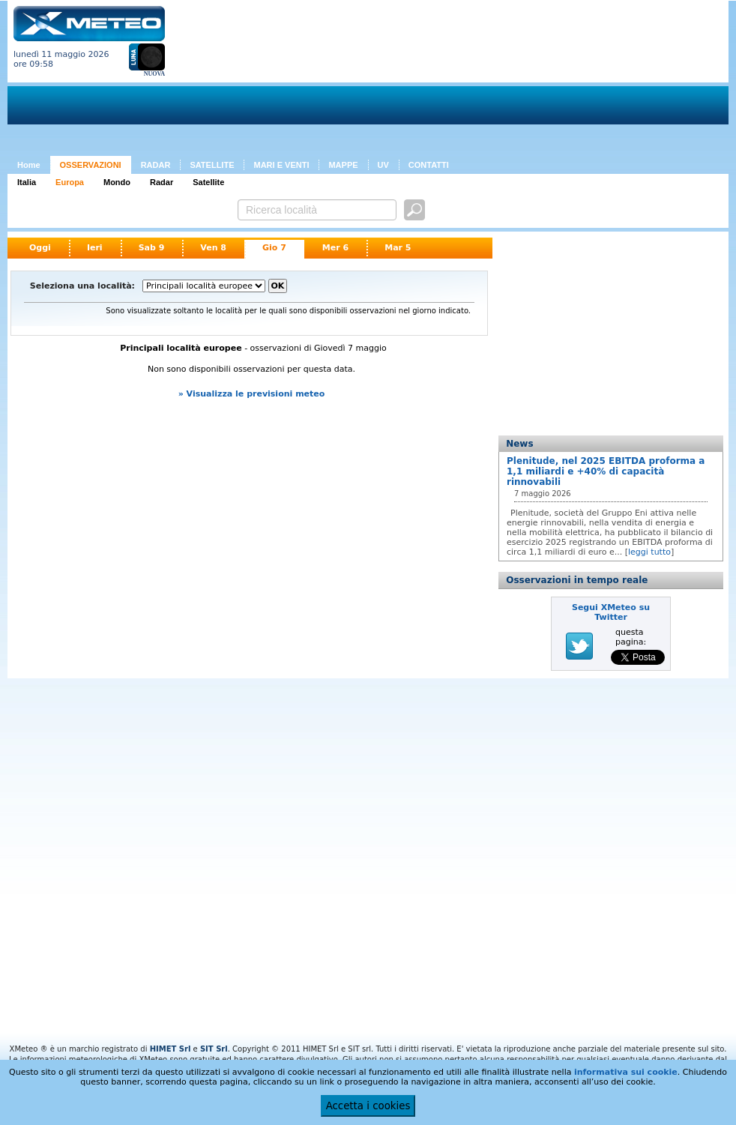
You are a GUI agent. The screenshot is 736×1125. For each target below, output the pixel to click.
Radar (161, 182)
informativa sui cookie (626, 1072)
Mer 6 (335, 248)
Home (28, 164)
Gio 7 (274, 248)
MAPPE (343, 164)
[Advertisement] (264, 81)
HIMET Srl (170, 1049)
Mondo (116, 182)
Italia (26, 182)
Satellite (208, 182)
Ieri (95, 248)
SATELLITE (212, 164)
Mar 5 (397, 248)
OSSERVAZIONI (90, 164)
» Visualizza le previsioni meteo (251, 394)
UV (383, 164)
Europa (69, 182)
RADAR (156, 164)
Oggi (40, 248)
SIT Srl (214, 1049)
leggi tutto (649, 552)
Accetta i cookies (368, 1106)
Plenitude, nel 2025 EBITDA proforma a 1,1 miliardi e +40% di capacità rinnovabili (606, 471)
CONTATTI (428, 164)
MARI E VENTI (281, 164)
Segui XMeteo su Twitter (611, 612)
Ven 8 (213, 248)
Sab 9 (152, 248)
